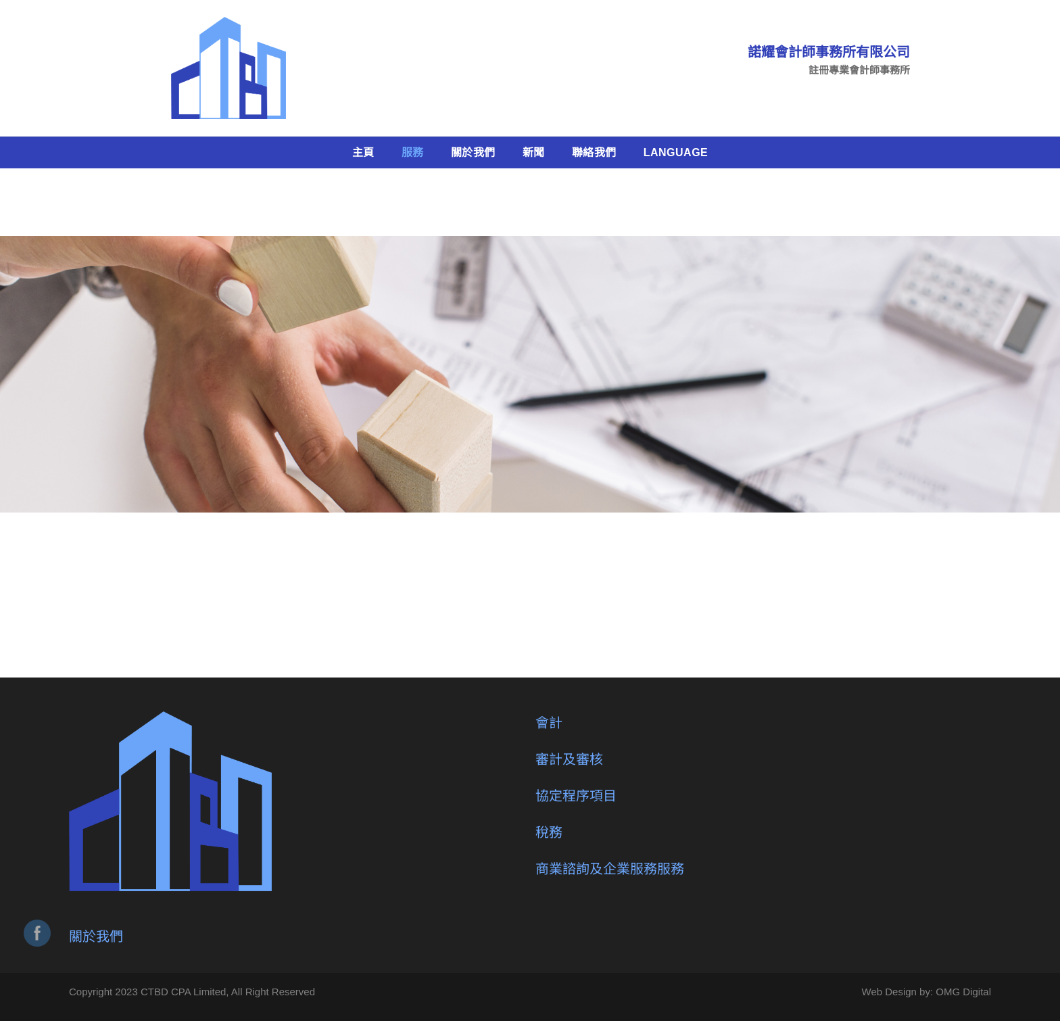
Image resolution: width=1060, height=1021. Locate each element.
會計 (548, 722)
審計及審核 (569, 759)
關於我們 (473, 152)
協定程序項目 (576, 795)
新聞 (534, 152)
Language (676, 152)
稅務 (548, 832)
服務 (413, 152)
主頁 (363, 152)
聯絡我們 (594, 152)
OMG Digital (963, 991)
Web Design (889, 991)
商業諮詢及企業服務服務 (609, 868)
